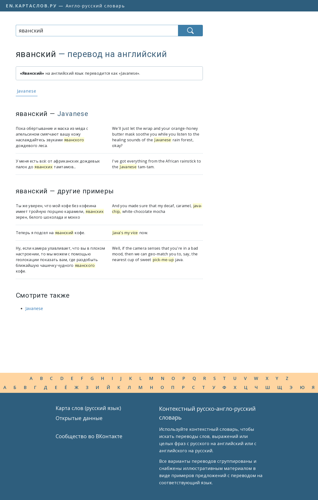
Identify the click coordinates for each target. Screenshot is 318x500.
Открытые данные (79, 418)
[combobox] (97, 30)
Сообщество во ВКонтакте (89, 436)
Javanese (27, 91)
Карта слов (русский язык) (88, 408)
